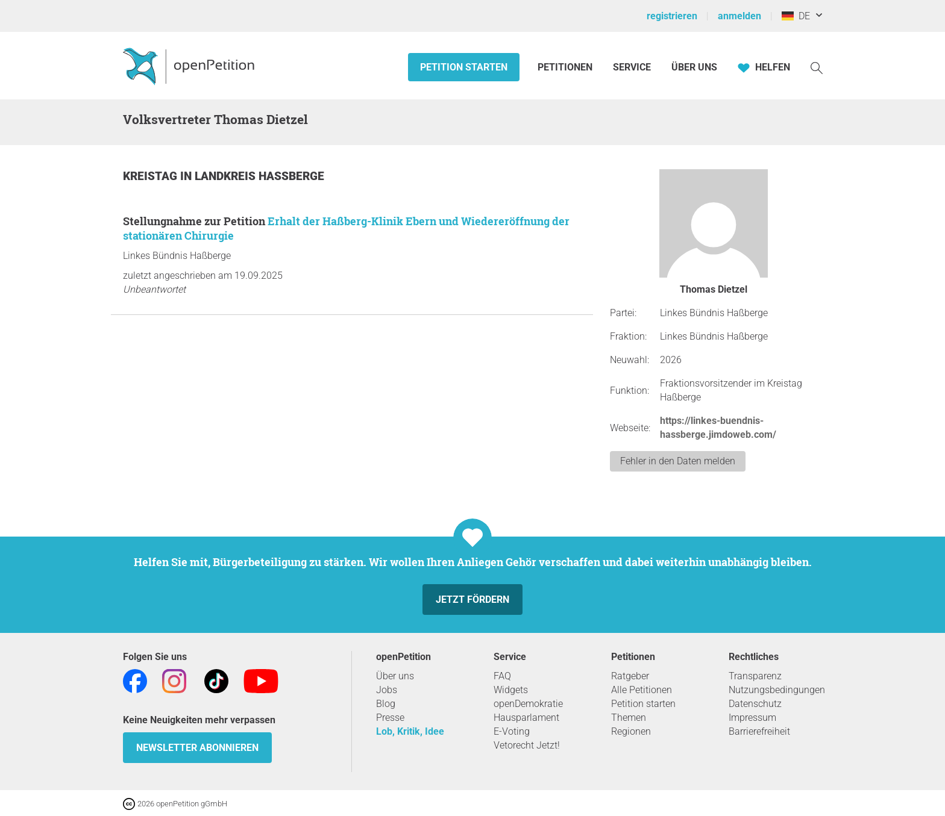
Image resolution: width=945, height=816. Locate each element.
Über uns (395, 676)
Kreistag (151, 176)
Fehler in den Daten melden (677, 461)
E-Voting (512, 731)
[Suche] (817, 67)
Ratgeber (630, 676)
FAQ (502, 676)
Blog (385, 703)
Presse (390, 717)
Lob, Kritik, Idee (410, 731)
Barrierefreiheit (759, 731)
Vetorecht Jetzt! (527, 745)
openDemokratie (528, 703)
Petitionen (566, 67)
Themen (628, 717)
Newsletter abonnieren (197, 747)
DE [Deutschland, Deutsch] (796, 16)
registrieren (672, 16)
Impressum (752, 717)
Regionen (631, 731)
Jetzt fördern (472, 599)
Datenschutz (755, 703)
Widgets (511, 690)
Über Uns (694, 67)
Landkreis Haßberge (259, 176)
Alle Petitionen (641, 690)
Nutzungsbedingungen (777, 690)
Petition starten (463, 67)
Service (632, 67)
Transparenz (755, 676)
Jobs (386, 690)
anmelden (739, 16)
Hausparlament (526, 717)
